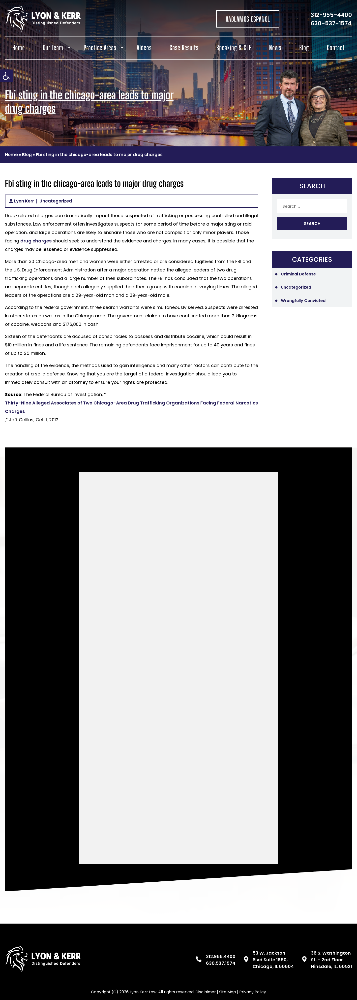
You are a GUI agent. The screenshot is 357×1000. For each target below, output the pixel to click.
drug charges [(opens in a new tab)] (36, 241)
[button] (6, 75)
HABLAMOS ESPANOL (248, 19)
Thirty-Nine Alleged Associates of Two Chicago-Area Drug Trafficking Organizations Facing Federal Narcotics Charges (131, 407)
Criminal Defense (298, 274)
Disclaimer (205, 992)
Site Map (227, 992)
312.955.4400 (221, 956)
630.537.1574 (220, 963)
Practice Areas (100, 48)
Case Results (184, 48)
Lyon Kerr (24, 201)
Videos (144, 48)
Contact (336, 48)
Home (18, 48)
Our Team (53, 48)
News (275, 48)
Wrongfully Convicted (303, 300)
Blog (304, 48)
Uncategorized (55, 201)
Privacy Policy (252, 992)
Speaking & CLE (233, 48)
